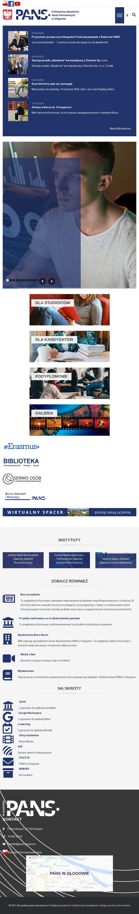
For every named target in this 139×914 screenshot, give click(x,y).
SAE (20, 746)
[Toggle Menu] (120, 15)
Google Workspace (29, 713)
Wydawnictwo (26, 671)
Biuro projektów (30, 594)
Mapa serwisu (108, 905)
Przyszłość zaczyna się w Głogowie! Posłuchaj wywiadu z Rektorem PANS (76, 37)
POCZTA (24, 757)
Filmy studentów (29, 735)
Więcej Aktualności (120, 128)
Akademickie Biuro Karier (33, 634)
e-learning (24, 724)
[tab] (7, 280)
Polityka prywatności (60, 905)
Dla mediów (124, 905)
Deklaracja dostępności (86, 905)
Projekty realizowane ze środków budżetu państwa (49, 618)
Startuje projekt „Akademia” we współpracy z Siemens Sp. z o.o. (70, 60)
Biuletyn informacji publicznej (22, 852)
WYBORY (24, 768)
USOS (22, 701)
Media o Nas (27, 654)
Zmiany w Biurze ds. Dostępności (51, 107)
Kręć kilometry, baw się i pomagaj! (52, 83)
